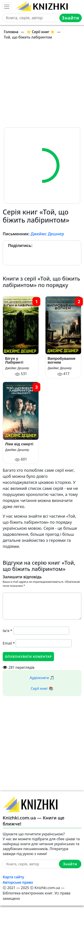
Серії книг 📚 (42, 688)
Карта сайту (13, 877)
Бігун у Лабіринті (14, 360)
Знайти (70, 18)
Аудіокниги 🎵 (42, 677)
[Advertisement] (42, 85)
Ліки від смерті (19, 444)
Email (9, 643)
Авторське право (18, 882)
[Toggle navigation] (6, 6)
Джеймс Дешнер (47, 233)
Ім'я (7, 630)
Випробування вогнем (61, 360)
